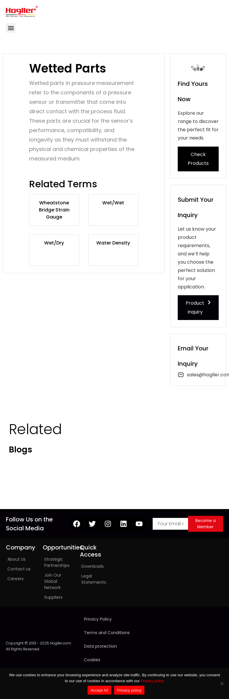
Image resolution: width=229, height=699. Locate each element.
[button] (11, 28)
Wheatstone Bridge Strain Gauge (54, 209)
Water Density (113, 242)
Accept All (99, 690)
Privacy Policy (98, 619)
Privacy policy (152, 681)
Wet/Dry (54, 242)
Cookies (92, 660)
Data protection (100, 646)
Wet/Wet (113, 202)
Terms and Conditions (107, 633)
